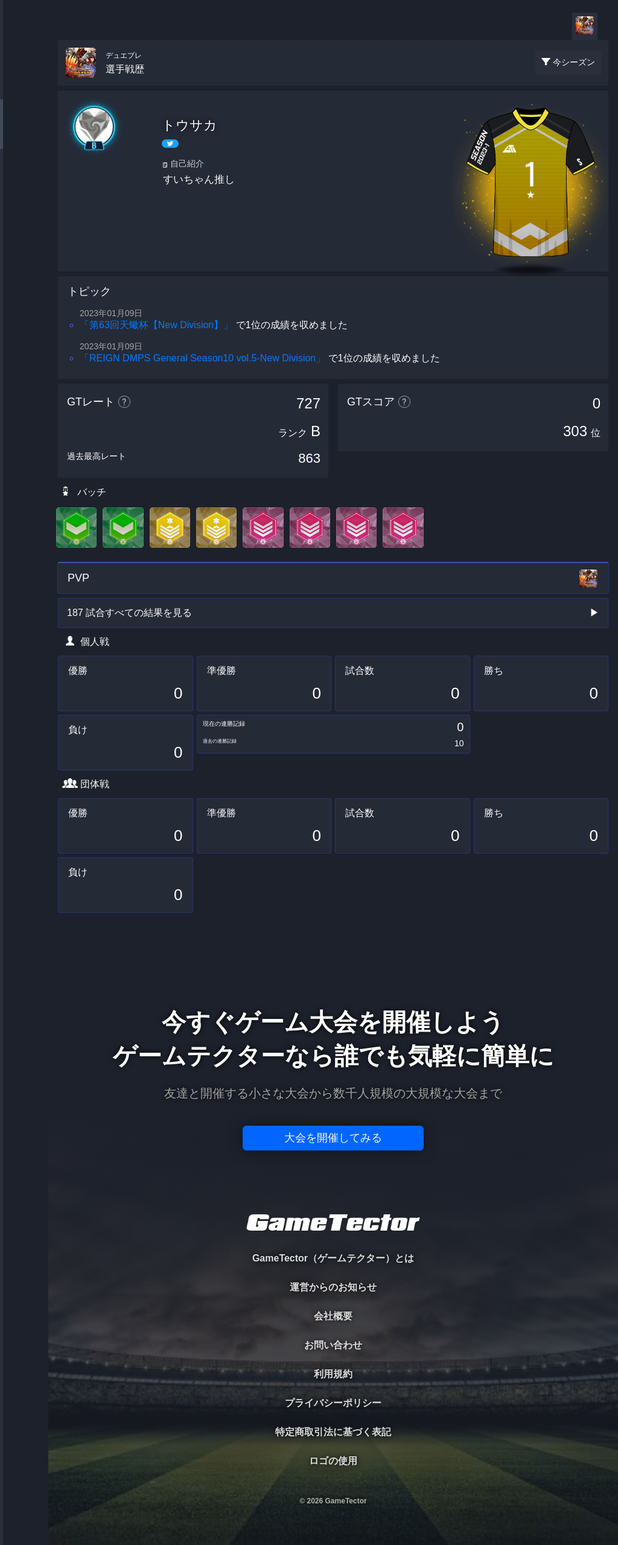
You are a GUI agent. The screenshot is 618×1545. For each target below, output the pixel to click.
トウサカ (189, 125)
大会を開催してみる (333, 1138)
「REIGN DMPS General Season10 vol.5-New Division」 (202, 358)
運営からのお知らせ (333, 1287)
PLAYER (24, 135)
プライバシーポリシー (333, 1403)
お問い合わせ (333, 1345)
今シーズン (574, 62)
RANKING (23, 233)
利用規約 (333, 1374)
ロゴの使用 (333, 1461)
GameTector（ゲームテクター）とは (333, 1258)
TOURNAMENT (24, 85)
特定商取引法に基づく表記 (333, 1432)
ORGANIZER (24, 184)
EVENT (24, 283)
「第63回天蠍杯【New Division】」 (156, 325)
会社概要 (333, 1316)
